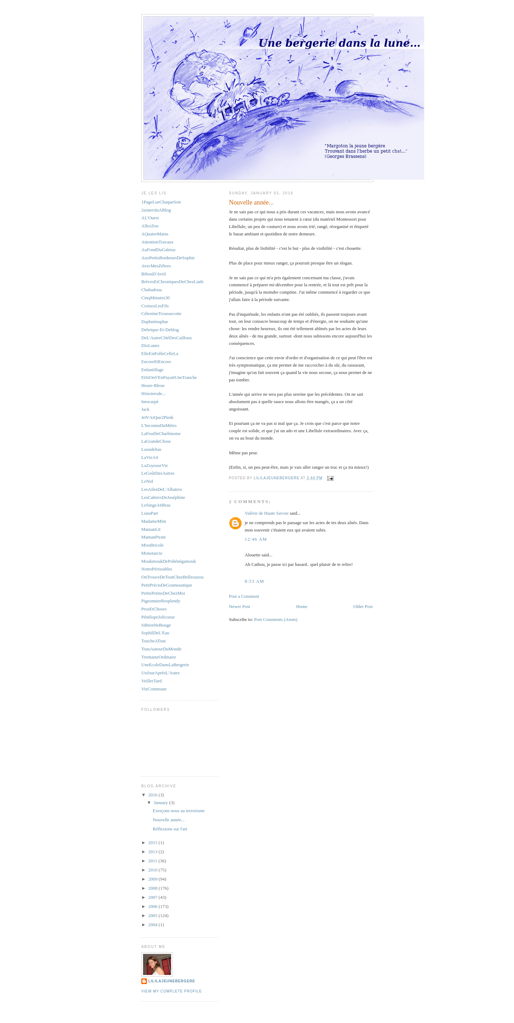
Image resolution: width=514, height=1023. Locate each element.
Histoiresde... (153, 393)
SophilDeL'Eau (155, 632)
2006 (153, 906)
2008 (153, 888)
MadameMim (153, 521)
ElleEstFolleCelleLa (159, 353)
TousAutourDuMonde (161, 648)
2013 (153, 851)
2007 (153, 897)
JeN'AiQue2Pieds (157, 417)
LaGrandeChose (156, 441)
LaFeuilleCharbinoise (161, 433)
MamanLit (151, 529)
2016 (153, 794)
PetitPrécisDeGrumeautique (166, 585)
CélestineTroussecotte (161, 313)
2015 (153, 842)
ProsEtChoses (154, 608)
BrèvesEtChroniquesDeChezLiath (172, 281)
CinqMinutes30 (155, 297)
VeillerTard (151, 680)
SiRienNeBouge (156, 625)
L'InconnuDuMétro (159, 425)
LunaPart (149, 513)
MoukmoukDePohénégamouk (168, 561)
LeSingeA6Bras (155, 505)
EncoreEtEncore (156, 361)
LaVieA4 (149, 457)
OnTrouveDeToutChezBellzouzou (172, 577)
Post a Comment (244, 596)
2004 (153, 924)
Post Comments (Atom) (276, 619)
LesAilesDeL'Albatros (161, 489)
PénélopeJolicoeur (158, 617)
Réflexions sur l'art (170, 828)
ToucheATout (153, 640)
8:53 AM (254, 581)
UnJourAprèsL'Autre (160, 672)
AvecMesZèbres (156, 265)
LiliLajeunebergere (171, 981)
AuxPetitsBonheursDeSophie (168, 257)
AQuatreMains (154, 233)
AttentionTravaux (157, 242)
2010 (153, 869)
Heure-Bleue (152, 385)
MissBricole (152, 545)
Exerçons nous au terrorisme (178, 810)
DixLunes (150, 345)
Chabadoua (151, 289)
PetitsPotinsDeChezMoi (163, 593)
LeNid (147, 481)
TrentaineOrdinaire (158, 657)
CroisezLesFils (155, 305)
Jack (145, 409)
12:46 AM (256, 539)
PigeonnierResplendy (160, 600)
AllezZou (149, 225)
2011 (153, 860)
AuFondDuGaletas (158, 249)
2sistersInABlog (156, 210)
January (161, 802)
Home (301, 606)
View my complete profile (171, 991)
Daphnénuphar (154, 321)
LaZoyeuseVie (154, 465)
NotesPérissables (156, 568)
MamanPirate (153, 537)
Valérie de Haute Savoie (267, 513)
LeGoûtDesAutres (158, 473)
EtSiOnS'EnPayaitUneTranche (169, 377)
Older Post (363, 606)
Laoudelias (151, 449)
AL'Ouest (150, 217)
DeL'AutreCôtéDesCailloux (166, 337)
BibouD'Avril (153, 273)
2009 (153, 879)
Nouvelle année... (168, 819)
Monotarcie (151, 553)
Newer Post (239, 606)
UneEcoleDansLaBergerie (165, 664)
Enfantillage (152, 369)
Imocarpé (149, 401)
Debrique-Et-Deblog (160, 329)
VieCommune (154, 688)
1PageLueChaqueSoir (161, 202)
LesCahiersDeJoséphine (163, 497)
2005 (153, 915)
